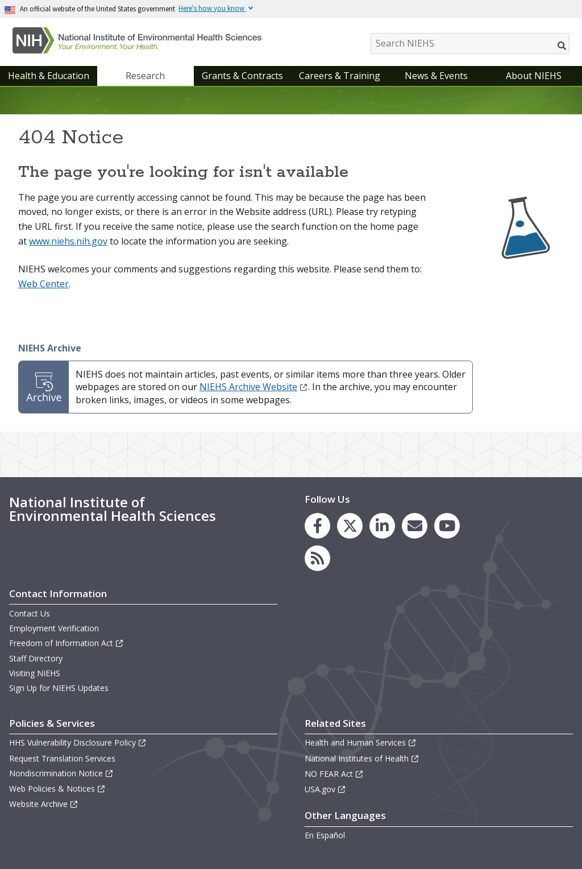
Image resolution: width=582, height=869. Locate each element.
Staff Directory (36, 658)
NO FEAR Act (334, 773)
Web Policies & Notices (57, 788)
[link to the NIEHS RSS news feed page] (317, 558)
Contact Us (29, 613)
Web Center (43, 284)
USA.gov (325, 789)
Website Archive (43, 803)
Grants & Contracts (242, 75)
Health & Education (48, 75)
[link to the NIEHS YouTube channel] (447, 526)
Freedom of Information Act (66, 643)
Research (145, 75)
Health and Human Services (361, 742)
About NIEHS (534, 75)
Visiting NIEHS (34, 673)
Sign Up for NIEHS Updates (59, 687)
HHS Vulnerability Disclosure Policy (78, 742)
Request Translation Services (62, 758)
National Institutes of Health (362, 758)
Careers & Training (339, 75)
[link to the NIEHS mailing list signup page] (414, 526)
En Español (325, 835)
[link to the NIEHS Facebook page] (317, 526)
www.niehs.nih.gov (68, 241)
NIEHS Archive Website (253, 386)
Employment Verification (54, 628)
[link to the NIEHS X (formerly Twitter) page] (350, 526)
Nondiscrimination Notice (61, 773)
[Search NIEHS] (470, 43)
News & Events (436, 75)
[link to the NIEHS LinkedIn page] (382, 526)
